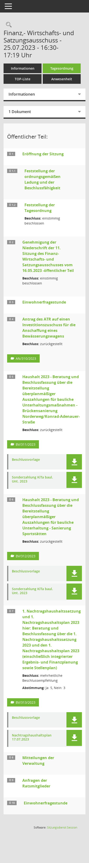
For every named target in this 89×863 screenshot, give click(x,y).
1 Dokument (20, 111)
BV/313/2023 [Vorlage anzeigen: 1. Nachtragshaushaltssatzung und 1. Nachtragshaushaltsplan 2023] (25, 702)
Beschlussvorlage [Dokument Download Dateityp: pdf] (26, 460)
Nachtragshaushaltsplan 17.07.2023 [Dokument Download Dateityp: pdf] (32, 737)
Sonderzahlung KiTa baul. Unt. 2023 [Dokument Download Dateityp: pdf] (32, 479)
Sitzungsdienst (62, 827)
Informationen (22, 68)
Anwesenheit (61, 79)
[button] (74, 462)
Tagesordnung (61, 68)
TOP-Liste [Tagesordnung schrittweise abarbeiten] (22, 79)
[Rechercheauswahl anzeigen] (8, 25)
